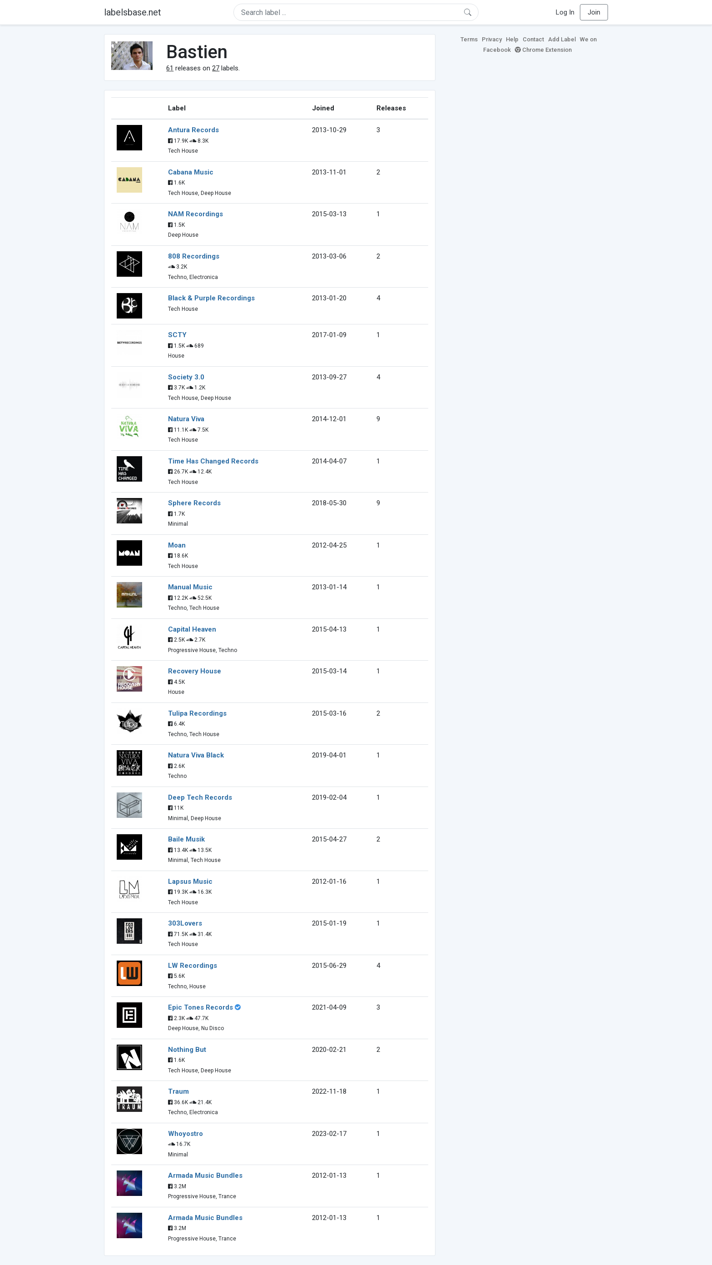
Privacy (492, 39)
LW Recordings (192, 965)
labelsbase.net (132, 12)
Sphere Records (194, 503)
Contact (533, 39)
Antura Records (193, 130)
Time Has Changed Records (213, 461)
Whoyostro (185, 1134)
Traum (178, 1091)
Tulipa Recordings (197, 713)
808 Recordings (193, 256)
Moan (177, 545)
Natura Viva (186, 419)
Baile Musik (186, 839)
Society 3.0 (186, 377)
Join (594, 12)
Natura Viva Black (196, 755)
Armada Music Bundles (205, 1175)
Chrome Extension (543, 49)
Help (512, 39)
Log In (565, 12)
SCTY (177, 335)
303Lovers (185, 923)
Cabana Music (190, 172)
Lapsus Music (190, 881)
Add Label (562, 39)
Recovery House (194, 671)
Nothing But (187, 1050)
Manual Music (190, 587)
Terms (469, 39)
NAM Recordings (195, 214)
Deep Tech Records (200, 797)
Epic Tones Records (200, 1007)
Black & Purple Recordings (211, 298)
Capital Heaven (192, 629)
